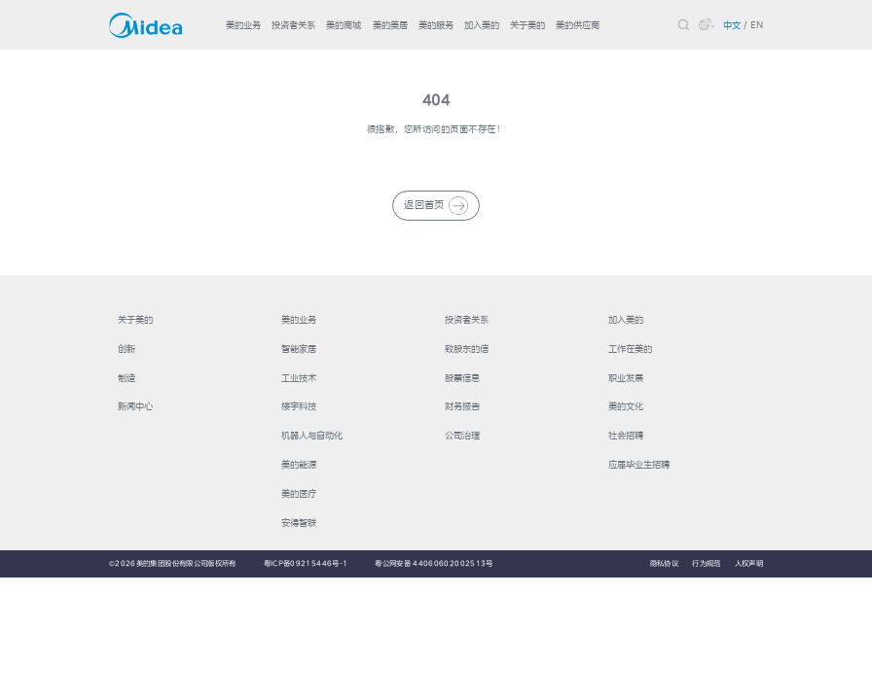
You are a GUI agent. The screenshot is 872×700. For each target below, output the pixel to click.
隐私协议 (664, 563)
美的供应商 (578, 24)
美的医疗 (298, 493)
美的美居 (390, 24)
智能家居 (298, 348)
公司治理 (462, 435)
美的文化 (625, 406)
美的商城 (343, 24)
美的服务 (436, 24)
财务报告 (462, 406)
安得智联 (298, 522)
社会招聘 (625, 435)
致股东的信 (467, 348)
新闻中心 (135, 406)
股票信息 (462, 377)
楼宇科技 (298, 406)
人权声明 (749, 563)
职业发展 (625, 377)
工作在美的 (630, 348)
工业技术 (298, 377)
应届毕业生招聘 (639, 464)
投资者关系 (293, 24)
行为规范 (706, 563)
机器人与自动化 (312, 435)
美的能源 (298, 464)
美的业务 (243, 24)
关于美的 (527, 24)
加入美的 (481, 24)
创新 (126, 348)
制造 (126, 377)
